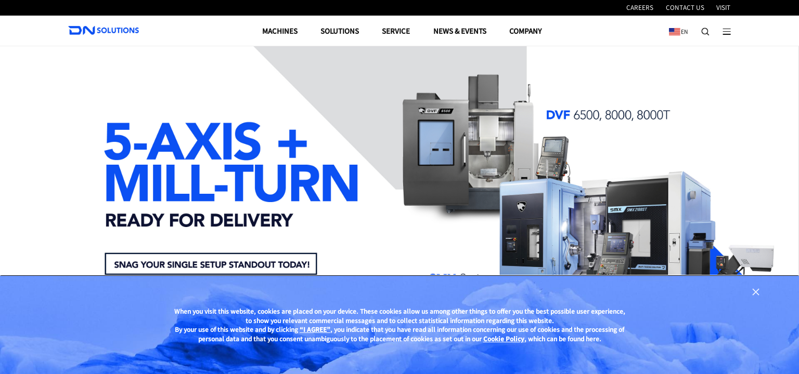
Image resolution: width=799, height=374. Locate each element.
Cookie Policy (503, 338)
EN (676, 27)
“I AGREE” (315, 329)
